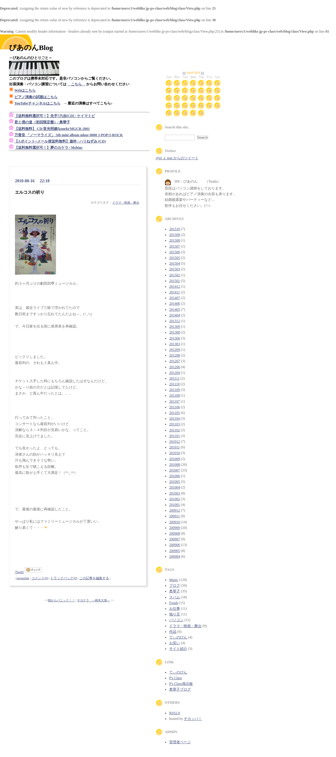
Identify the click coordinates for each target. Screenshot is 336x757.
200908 (174, 533)
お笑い (174, 643)
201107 (174, 401)
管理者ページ (180, 742)
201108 (174, 395)
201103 (174, 424)
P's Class (175, 678)
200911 (174, 516)
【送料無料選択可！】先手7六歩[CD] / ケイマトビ (54, 116)
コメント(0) (39, 578)
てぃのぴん (178, 637)
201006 (174, 476)
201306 (174, 338)
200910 (174, 522)
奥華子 (174, 591)
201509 (174, 235)
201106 (174, 407)
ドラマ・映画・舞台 (125, 202)
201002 (174, 499)
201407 (174, 298)
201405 (174, 309)
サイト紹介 (178, 649)
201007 (174, 470)
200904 (174, 556)
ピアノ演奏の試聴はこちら (35, 97)
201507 (174, 246)
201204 (174, 373)
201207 (174, 361)
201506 (174, 252)
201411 (174, 292)
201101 (174, 436)
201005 (174, 482)
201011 (174, 447)
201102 (174, 430)
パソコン (176, 620)
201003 (174, 493)
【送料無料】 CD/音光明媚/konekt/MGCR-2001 (52, 129)
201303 (174, 344)
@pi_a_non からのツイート (177, 158)
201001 (174, 505)
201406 (174, 303)
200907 (174, 539)
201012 (174, 441)
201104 (174, 418)
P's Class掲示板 (181, 684)
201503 (174, 269)
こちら (76, 84)
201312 (174, 321)
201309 (174, 326)
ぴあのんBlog (31, 47)
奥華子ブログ (180, 689)
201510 (174, 229)
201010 (174, 453)
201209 (174, 350)
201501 (174, 281)
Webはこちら (25, 90)
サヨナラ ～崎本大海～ (93, 600)
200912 (174, 510)
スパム (174, 597)
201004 (174, 487)
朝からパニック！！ (61, 600)
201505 (174, 258)
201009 (174, 459)
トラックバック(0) (63, 578)
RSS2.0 (174, 713)
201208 (174, 355)
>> (202, 72)
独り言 (174, 614)
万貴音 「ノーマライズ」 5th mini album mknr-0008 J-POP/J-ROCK (68, 135)
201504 (174, 263)
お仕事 (174, 608)
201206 (174, 367)
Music (173, 580)
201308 (174, 332)
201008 (174, 464)
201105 (174, 413)
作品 (172, 631)
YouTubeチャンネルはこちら (37, 103)
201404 (174, 315)
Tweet (19, 572)
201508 (174, 240)
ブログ (174, 585)
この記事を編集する (94, 578)
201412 (174, 286)
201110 (174, 384)
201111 (174, 378)
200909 (174, 528)
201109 (174, 390)
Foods (173, 603)
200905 (174, 551)
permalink (22, 578)
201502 (174, 275)
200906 (174, 545)
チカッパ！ (193, 719)
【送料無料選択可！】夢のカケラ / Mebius (48, 147)
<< (184, 72)
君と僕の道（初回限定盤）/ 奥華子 (42, 122)
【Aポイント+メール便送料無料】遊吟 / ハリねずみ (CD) (60, 141)
